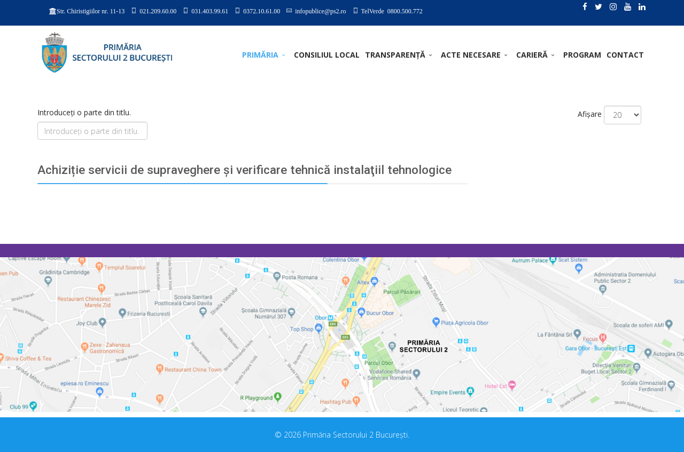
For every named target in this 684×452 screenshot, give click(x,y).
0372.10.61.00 (261, 10)
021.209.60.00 (157, 10)
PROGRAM (582, 55)
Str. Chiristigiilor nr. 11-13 (91, 11)
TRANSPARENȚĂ (395, 55)
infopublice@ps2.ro (320, 10)
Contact (625, 55)
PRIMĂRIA (260, 55)
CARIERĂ (532, 55)
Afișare (590, 114)
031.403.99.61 (209, 10)
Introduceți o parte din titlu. (85, 112)
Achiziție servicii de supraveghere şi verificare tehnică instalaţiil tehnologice (244, 170)
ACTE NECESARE (471, 55)
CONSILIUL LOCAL (327, 55)
